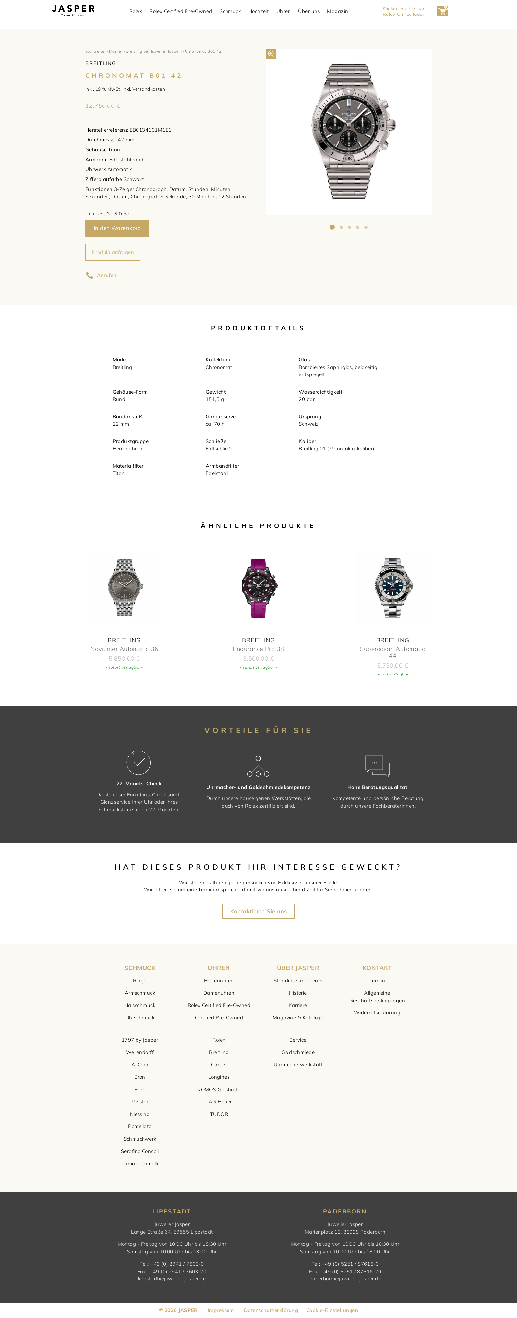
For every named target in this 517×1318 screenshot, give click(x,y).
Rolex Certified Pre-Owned (189, 11)
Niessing (140, 1114)
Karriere (298, 1005)
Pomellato (139, 1126)
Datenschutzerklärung (271, 1310)
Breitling (218, 1052)
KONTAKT (377, 968)
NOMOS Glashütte (219, 1089)
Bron (139, 1077)
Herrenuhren (219, 980)
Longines (219, 1077)
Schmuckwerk (140, 1139)
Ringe (139, 980)
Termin (377, 980)
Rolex (143, 11)
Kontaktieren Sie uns (258, 911)
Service (297, 1040)
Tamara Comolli (140, 1163)
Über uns (317, 11)
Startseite (95, 51)
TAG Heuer (219, 1101)
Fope (140, 1089)
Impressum (221, 1310)
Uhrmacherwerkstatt (298, 1065)
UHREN (219, 968)
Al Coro (139, 1065)
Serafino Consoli (140, 1151)
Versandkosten (148, 89)
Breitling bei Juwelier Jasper (153, 51)
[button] (271, 54)
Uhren (292, 11)
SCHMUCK (139, 968)
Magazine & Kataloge (298, 1017)
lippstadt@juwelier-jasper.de (172, 1278)
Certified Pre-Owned (219, 1017)
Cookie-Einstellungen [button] (332, 1310)
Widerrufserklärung (377, 1012)
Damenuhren (219, 993)
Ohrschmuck (140, 1017)
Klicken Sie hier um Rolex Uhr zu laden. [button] (413, 11)
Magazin (346, 11)
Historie (298, 993)
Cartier (219, 1065)
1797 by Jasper (140, 1040)
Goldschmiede (298, 1052)
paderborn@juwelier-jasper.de (345, 1278)
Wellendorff (140, 1052)
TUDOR (219, 1114)
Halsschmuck (139, 1005)
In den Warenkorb (117, 228)
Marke (115, 51)
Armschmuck (140, 993)
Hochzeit (267, 11)
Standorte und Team (298, 980)
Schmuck (238, 11)
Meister (139, 1101)
